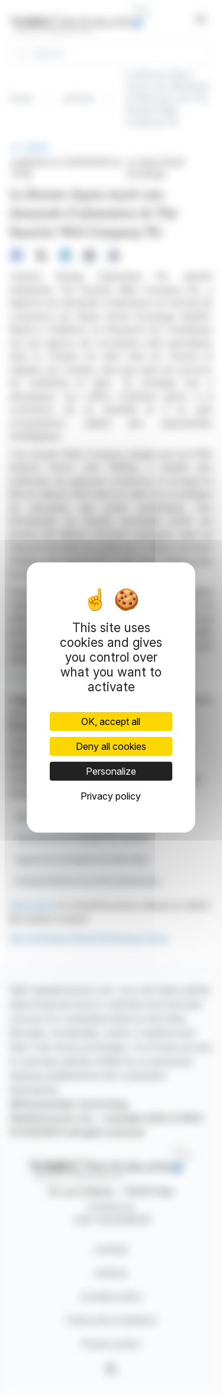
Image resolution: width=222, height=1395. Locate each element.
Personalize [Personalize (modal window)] (111, 771)
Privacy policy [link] (111, 796)
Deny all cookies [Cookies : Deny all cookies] (111, 746)
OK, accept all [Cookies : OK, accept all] (110, 721)
